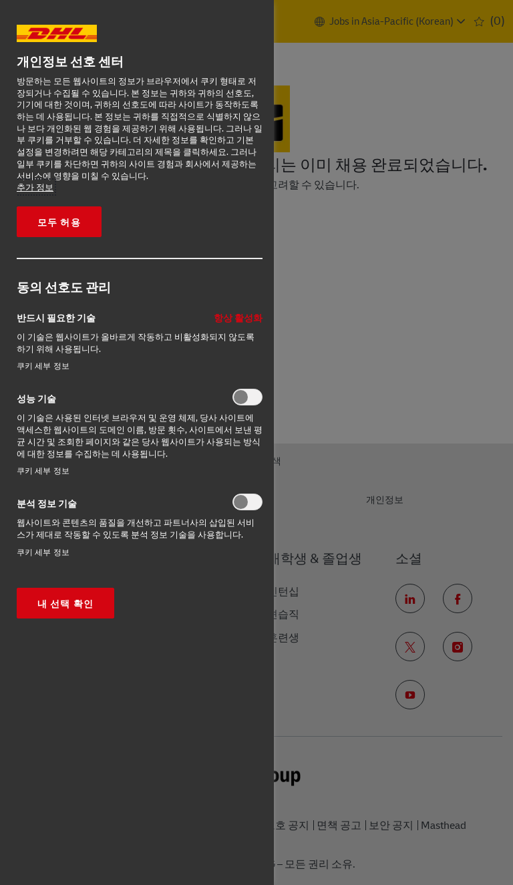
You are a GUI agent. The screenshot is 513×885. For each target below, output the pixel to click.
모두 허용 (59, 221)
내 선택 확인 (65, 603)
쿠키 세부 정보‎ (43, 365)
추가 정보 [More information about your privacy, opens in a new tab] (35, 187)
